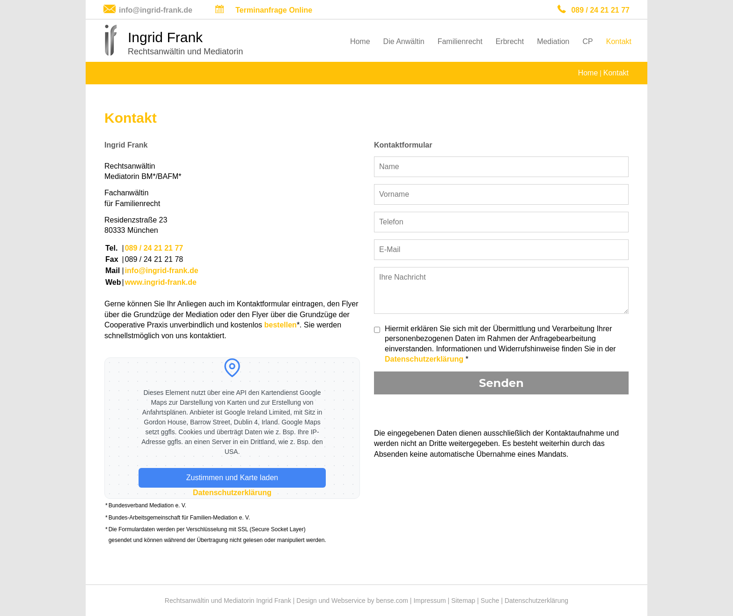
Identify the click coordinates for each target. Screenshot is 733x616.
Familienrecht (460, 41)
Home (360, 41)
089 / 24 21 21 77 (600, 10)
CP (588, 41)
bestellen (280, 325)
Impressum (429, 600)
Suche (490, 600)
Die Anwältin (404, 41)
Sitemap (463, 600)
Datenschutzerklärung (232, 493)
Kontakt (618, 41)
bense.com (392, 600)
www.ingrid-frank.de (161, 282)
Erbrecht (510, 41)
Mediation (553, 41)
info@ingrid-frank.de (155, 10)
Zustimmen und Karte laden (232, 478)
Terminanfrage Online (273, 10)
